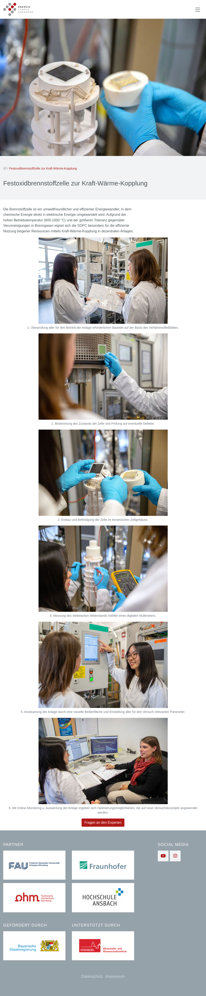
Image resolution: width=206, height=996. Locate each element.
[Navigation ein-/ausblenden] (197, 9)
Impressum (115, 976)
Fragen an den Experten (103, 823)
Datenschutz (92, 976)
